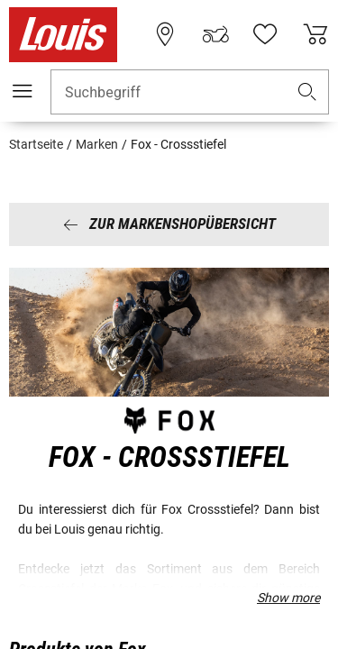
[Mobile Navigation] (22, 91)
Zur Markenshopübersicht (169, 224)
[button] (307, 92)
